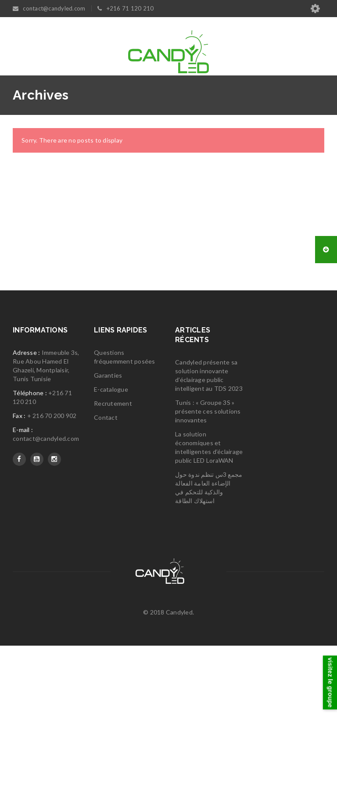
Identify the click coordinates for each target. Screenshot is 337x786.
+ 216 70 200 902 (52, 556)
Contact (106, 557)
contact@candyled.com (46, 578)
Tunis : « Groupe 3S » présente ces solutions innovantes (208, 551)
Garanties (108, 515)
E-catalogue (111, 529)
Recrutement (113, 543)
